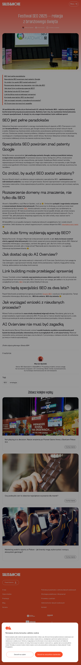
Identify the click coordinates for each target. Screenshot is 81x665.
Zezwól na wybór (20, 654)
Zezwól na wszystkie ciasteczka (48, 654)
